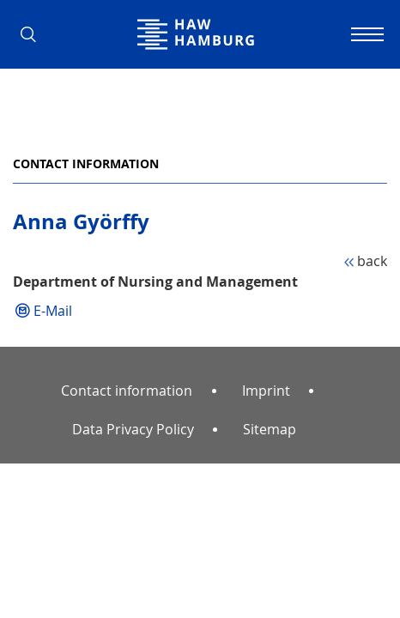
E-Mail (52, 310)
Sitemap (269, 429)
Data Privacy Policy (133, 429)
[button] (34, 34)
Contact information (86, 163)
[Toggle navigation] (365, 34)
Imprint (266, 390)
